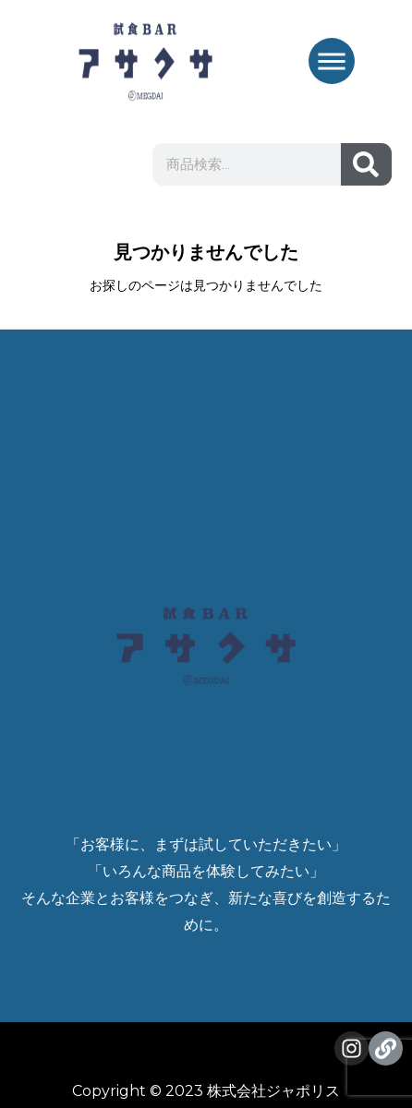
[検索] (366, 164)
